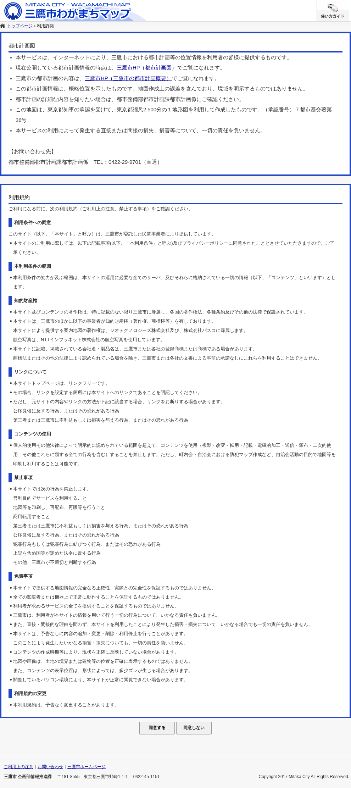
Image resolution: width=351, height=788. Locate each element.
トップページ (20, 25)
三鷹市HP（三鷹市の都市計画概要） (128, 78)
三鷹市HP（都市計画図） (147, 68)
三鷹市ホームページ (86, 766)
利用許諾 (45, 25)
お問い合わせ (50, 766)
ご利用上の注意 (18, 766)
